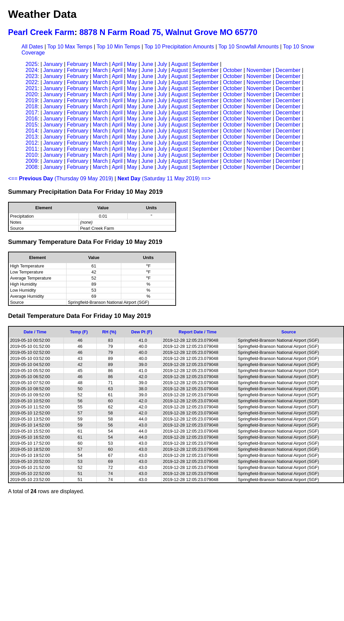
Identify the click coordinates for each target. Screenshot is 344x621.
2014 (32, 131)
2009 (32, 161)
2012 (32, 143)
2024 (32, 70)
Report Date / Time (198, 331)
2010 (32, 155)
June (147, 64)
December (287, 70)
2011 (32, 149)
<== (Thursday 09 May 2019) (60, 178)
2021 (32, 88)
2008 (32, 167)
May (132, 64)
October (232, 70)
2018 (32, 106)
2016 (32, 118)
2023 (32, 76)
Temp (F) (79, 331)
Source (288, 331)
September (205, 64)
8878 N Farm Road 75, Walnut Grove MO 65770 (168, 32)
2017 (32, 112)
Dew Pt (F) (141, 331)
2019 (32, 100)
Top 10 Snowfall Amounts (248, 46)
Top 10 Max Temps (69, 46)
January (52, 64)
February (77, 64)
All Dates (32, 46)
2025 (32, 64)
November (259, 70)
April (117, 64)
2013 (32, 137)
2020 (32, 94)
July (162, 64)
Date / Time (35, 331)
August (179, 64)
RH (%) (109, 331)
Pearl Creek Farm (41, 32)
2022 (32, 82)
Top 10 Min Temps (118, 46)
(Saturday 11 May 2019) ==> (164, 178)
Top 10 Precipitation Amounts (179, 46)
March (100, 64)
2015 (32, 124)
